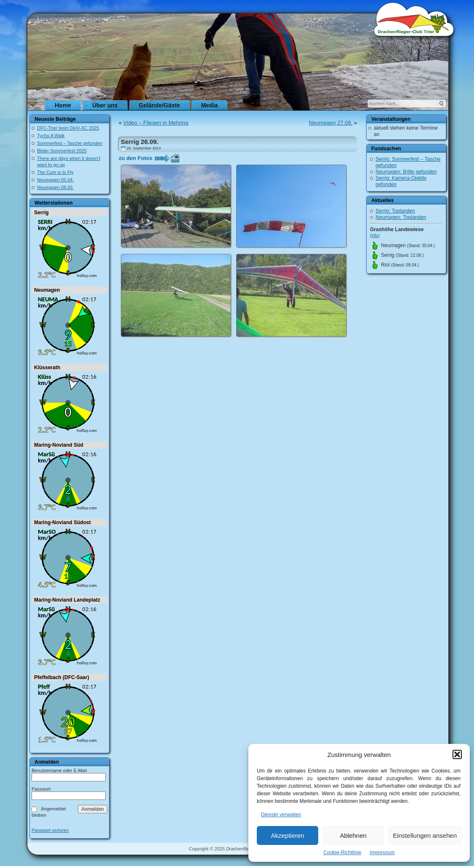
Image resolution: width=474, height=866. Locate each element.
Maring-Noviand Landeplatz (67, 600)
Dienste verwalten (281, 815)
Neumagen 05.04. (55, 179)
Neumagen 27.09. (330, 123)
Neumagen (47, 290)
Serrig (41, 213)
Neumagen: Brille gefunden (406, 172)
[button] (457, 754)
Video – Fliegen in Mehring (155, 123)
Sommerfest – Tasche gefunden (69, 143)
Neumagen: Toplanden (400, 217)
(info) (375, 235)
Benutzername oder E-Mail (59, 770)
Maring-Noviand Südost (62, 522)
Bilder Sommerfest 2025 (62, 150)
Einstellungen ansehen (425, 835)
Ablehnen (353, 835)
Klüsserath (47, 367)
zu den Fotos (135, 158)
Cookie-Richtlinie (342, 852)
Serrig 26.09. (139, 141)
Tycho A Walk (51, 135)
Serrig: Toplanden (395, 211)
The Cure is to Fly (55, 172)
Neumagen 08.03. (55, 187)
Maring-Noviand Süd (58, 445)
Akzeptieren (287, 835)
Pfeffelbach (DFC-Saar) (61, 677)
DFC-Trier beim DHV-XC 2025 (68, 128)
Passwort (41, 788)
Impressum (382, 852)
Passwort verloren (50, 830)
